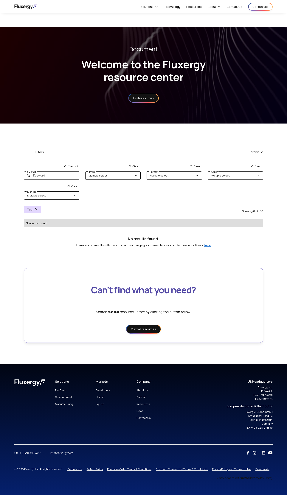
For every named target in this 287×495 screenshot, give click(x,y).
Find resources (143, 98)
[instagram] (254, 453)
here (207, 245)
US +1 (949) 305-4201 (27, 453)
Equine (100, 404)
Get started (260, 7)
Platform (60, 390)
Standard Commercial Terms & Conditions (182, 469)
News (140, 411)
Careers (141, 397)
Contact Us (143, 418)
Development (63, 397)
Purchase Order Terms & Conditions (129, 469)
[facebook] (248, 453)
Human (100, 397)
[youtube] (270, 453)
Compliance (74, 469)
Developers (103, 390)
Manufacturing (64, 404)
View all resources (143, 329)
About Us (142, 390)
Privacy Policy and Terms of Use (231, 469)
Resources (143, 404)
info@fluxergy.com (61, 453)
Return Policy (95, 469)
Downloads (262, 469)
